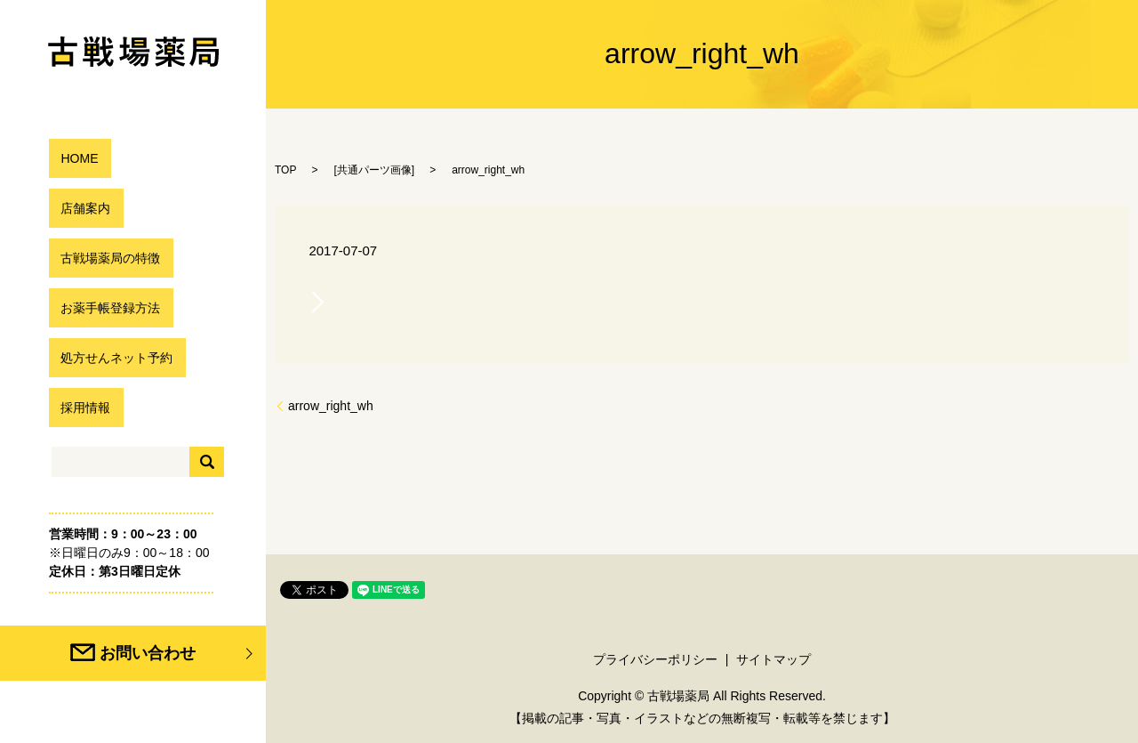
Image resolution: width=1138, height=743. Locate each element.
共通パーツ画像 (374, 170)
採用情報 (77, 407)
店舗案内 (77, 207)
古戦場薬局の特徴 (106, 257)
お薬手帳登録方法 (106, 307)
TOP (285, 170)
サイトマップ (773, 659)
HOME (70, 158)
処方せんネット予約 (113, 357)
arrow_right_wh (330, 406)
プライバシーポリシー (655, 659)
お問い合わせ (176, 653)
